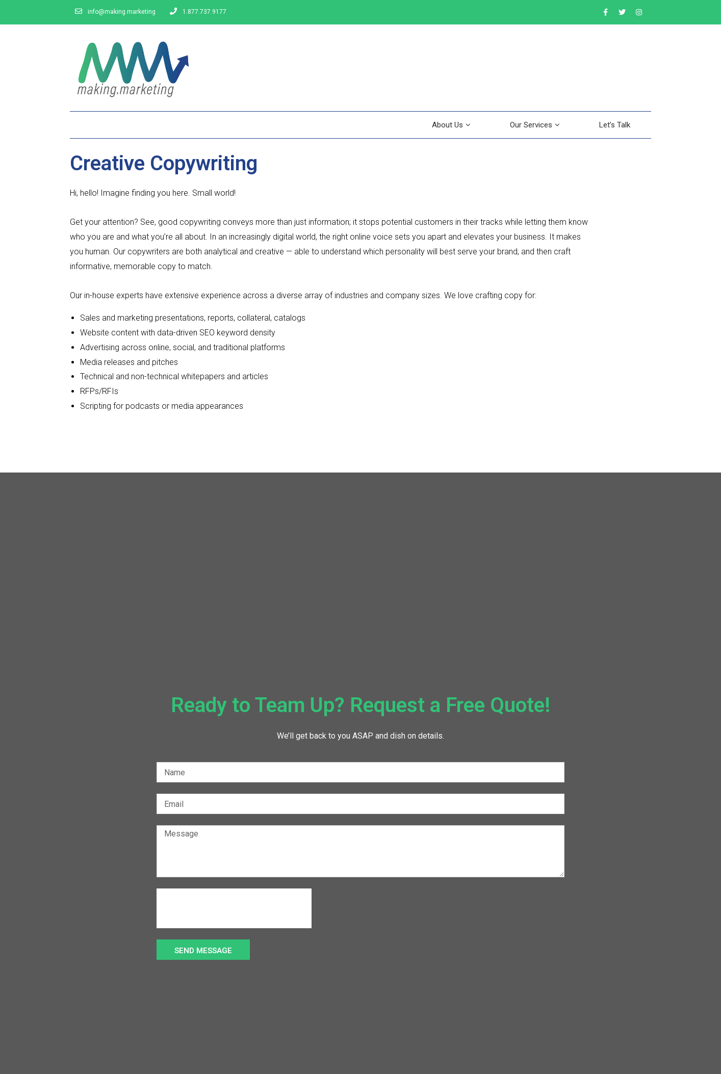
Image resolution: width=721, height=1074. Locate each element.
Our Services (535, 125)
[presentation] (234, 908)
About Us (451, 125)
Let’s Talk (614, 124)
